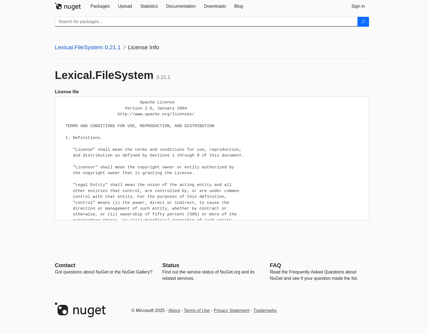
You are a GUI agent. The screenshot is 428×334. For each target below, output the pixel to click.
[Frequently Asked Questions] (275, 265)
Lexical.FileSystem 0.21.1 (88, 47)
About (174, 310)
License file (67, 91)
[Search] (363, 22)
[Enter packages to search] (206, 22)
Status (170, 265)
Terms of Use (197, 310)
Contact (65, 265)
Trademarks (265, 310)
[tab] (100, 6)
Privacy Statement (231, 310)
